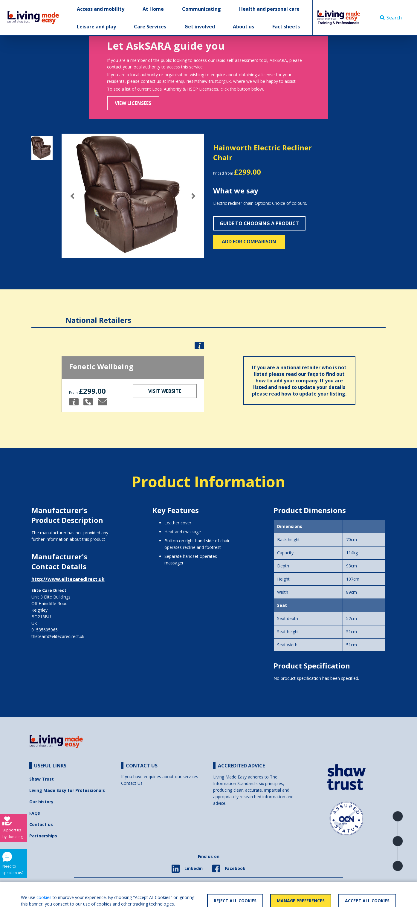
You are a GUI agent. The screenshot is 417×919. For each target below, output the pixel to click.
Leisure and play (96, 26)
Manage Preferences (301, 900)
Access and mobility (100, 9)
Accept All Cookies (367, 900)
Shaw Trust (41, 779)
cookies (43, 897)
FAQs (34, 813)
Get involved (199, 26)
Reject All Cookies (235, 900)
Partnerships (43, 836)
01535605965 (44, 630)
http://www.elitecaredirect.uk (68, 579)
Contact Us (132, 783)
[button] (72, 196)
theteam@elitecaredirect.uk (57, 636)
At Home (153, 9)
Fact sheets (286, 26)
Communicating (201, 9)
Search (391, 17)
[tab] (98, 315)
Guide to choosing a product (259, 223)
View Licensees (133, 103)
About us (243, 26)
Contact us (41, 824)
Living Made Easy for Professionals (67, 790)
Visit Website (164, 391)
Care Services (150, 26)
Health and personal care (269, 9)
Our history (41, 801)
